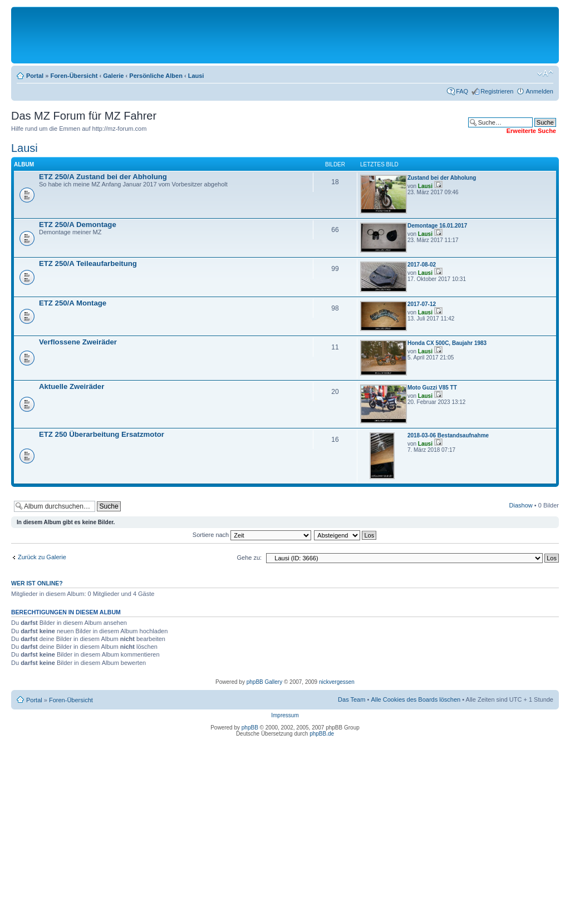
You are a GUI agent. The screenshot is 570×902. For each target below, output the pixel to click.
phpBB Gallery (264, 682)
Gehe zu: (249, 557)
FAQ (462, 91)
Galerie (113, 75)
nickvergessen (337, 682)
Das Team (351, 699)
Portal (34, 75)
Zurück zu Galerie (42, 557)
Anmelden (539, 91)
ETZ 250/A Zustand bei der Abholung (103, 176)
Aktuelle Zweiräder (71, 386)
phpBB (250, 727)
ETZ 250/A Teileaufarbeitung (88, 263)
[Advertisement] (285, 34)
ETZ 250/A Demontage (77, 224)
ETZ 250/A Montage (72, 303)
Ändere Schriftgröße (545, 73)
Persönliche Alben (156, 75)
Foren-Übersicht (73, 75)
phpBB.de (321, 734)
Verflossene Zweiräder (78, 342)
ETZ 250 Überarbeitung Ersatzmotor (101, 434)
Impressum (284, 715)
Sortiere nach (252, 534)
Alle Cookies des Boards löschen (415, 699)
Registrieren (496, 91)
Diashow (521, 505)
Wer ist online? (37, 583)
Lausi (196, 75)
